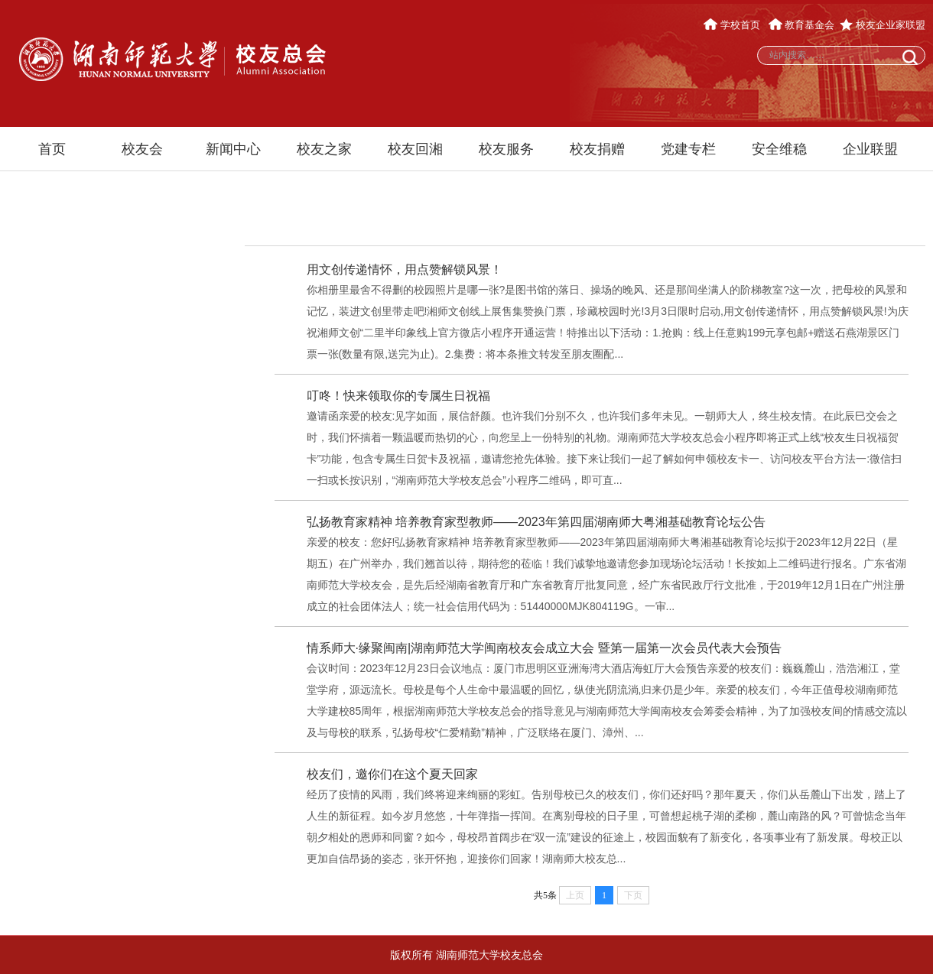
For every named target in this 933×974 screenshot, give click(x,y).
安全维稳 (779, 149)
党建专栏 (688, 149)
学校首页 (733, 25)
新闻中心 (233, 149)
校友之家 (324, 149)
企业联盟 (870, 149)
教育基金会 (802, 25)
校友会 (142, 149)
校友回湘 (415, 149)
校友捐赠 (597, 149)
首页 (52, 149)
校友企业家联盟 (882, 25)
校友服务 (506, 149)
